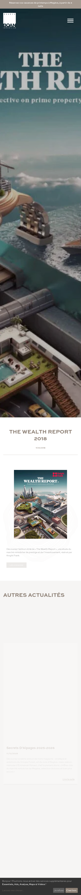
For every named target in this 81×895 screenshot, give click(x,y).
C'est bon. (71, 890)
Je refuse (59, 890)
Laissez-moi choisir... (13, 890)
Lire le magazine (16, 565)
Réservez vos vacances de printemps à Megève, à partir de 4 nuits (40, 4)
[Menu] (70, 20)
